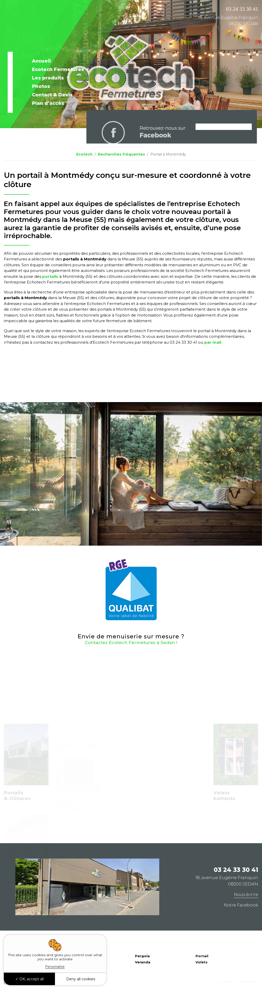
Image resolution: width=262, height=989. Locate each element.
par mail (212, 342)
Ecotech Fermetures (58, 69)
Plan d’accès (48, 103)
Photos (41, 86)
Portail (202, 956)
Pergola (142, 956)
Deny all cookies (80, 979)
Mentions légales (247, 982)
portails (49, 276)
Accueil (41, 61)
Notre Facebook (241, 905)
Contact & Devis (52, 95)
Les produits (48, 78)
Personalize (55, 966)
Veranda (142, 962)
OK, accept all (29, 979)
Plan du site (227, 982)
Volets (202, 962)
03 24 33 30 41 (242, 9)
